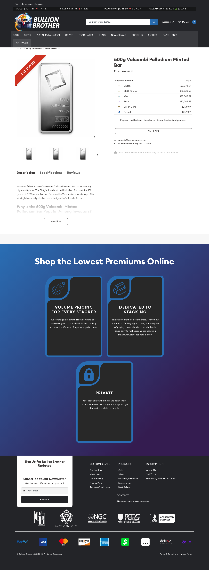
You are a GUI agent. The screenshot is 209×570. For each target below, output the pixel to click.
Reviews (73, 173)
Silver (27, 35)
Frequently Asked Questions (160, 478)
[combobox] (118, 22)
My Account (96, 474)
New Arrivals (118, 35)
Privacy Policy (97, 483)
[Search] (154, 22)
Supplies (152, 35)
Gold (16, 35)
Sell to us (22, 43)
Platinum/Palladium (48, 35)
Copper (69, 35)
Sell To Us (151, 474)
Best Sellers (124, 487)
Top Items (137, 35)
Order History (96, 478)
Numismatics (86, 35)
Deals (102, 35)
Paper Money (170, 35)
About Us (151, 470)
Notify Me (153, 131)
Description (26, 173)
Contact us (96, 470)
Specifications (51, 173)
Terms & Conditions (100, 487)
